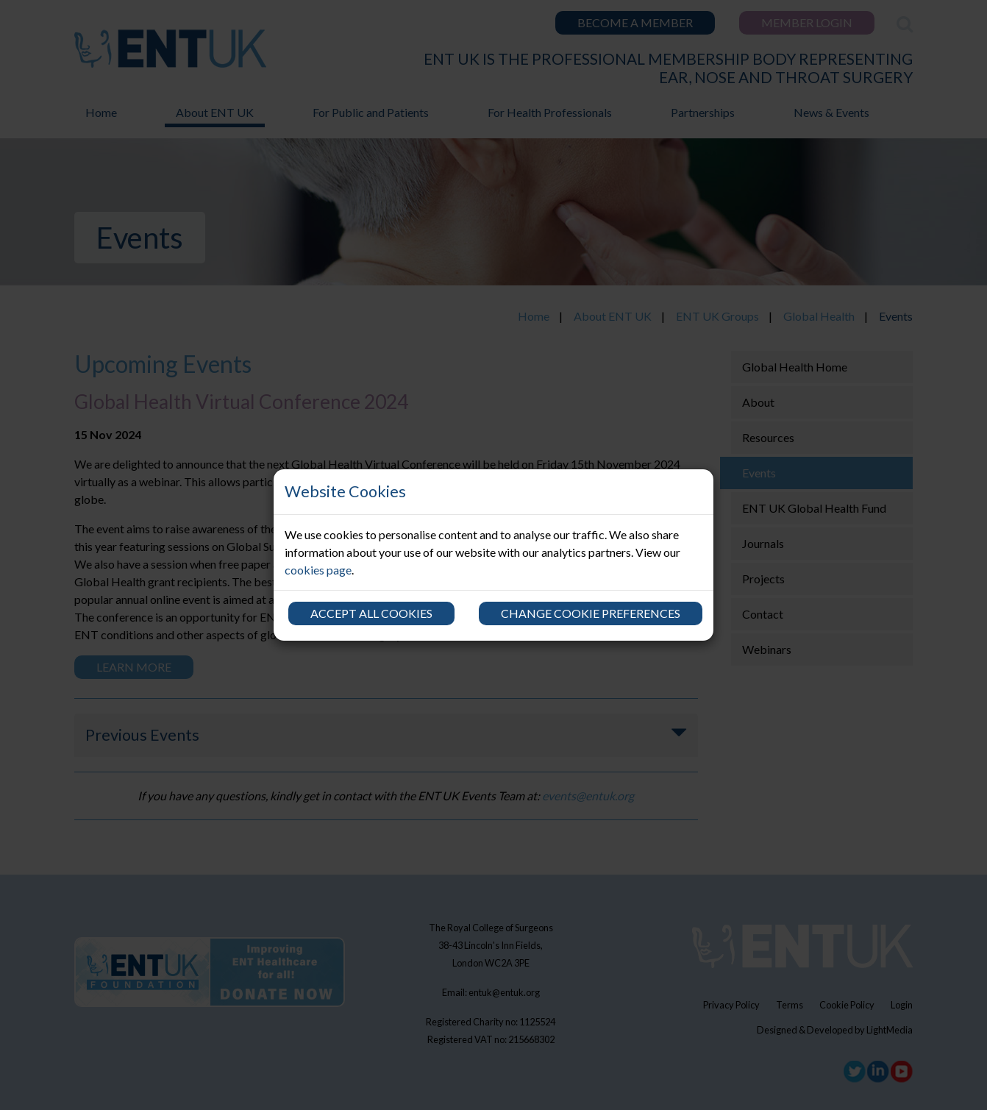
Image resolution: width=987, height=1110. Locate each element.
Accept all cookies (371, 613)
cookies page (318, 570)
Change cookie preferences (590, 613)
